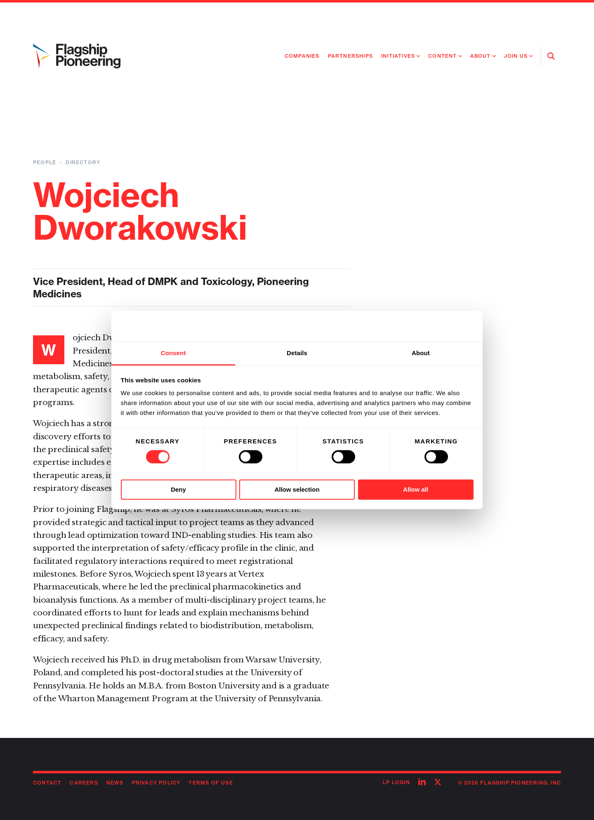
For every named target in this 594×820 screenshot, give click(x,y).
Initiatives (398, 56)
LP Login (396, 782)
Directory (83, 162)
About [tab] (421, 352)
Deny (178, 489)
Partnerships (350, 56)
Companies (302, 56)
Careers (84, 783)
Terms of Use (211, 783)
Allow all (415, 489)
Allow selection (296, 489)
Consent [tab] (173, 352)
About (480, 56)
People (44, 162)
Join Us (516, 56)
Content (442, 56)
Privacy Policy (156, 783)
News (115, 783)
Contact (47, 783)
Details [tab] (297, 352)
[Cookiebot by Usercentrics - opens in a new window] (437, 326)
